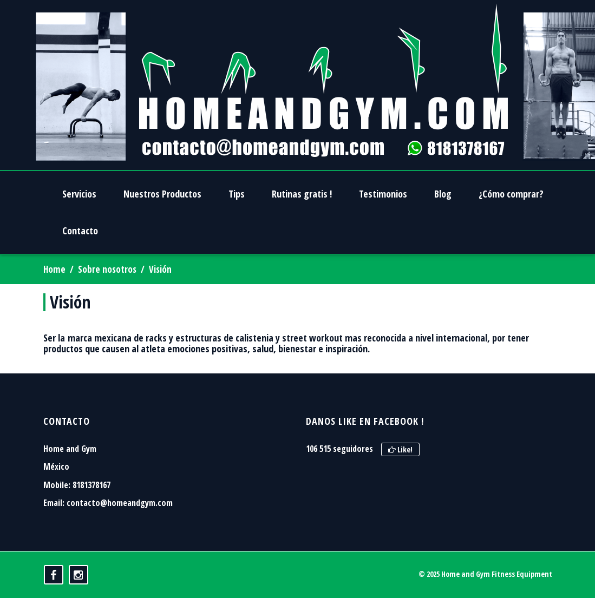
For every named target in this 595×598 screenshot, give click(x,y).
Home (54, 269)
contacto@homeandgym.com (120, 503)
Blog (443, 193)
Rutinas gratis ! (302, 193)
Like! (400, 449)
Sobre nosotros (107, 269)
